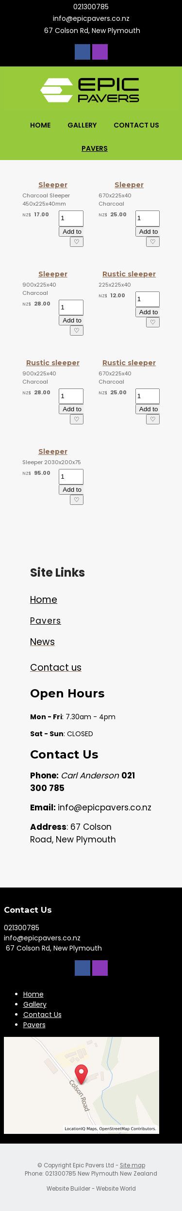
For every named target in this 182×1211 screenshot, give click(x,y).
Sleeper (52, 184)
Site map (132, 1165)
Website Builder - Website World (91, 1189)
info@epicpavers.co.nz (91, 18)
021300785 (91, 7)
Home (40, 125)
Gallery (82, 125)
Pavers (95, 148)
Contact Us (136, 125)
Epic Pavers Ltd (93, 1165)
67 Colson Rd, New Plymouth (91, 30)
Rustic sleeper (129, 274)
